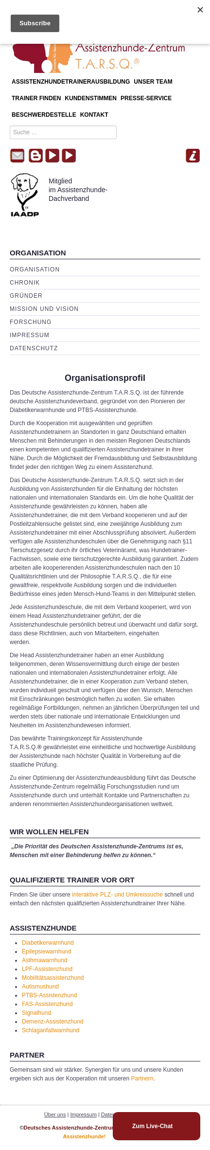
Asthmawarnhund (44, 960)
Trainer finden (36, 98)
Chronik (25, 282)
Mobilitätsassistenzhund (53, 977)
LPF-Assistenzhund (47, 969)
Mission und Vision (44, 308)
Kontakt (94, 114)
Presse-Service (146, 98)
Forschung (31, 322)
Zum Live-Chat (152, 1126)
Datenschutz (34, 348)
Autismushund (40, 986)
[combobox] (63, 132)
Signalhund (36, 1012)
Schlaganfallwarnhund (50, 1030)
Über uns (55, 1114)
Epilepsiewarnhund (46, 951)
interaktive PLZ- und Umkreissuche (117, 894)
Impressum (30, 335)
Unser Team (153, 81)
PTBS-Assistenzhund (49, 995)
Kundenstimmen (91, 98)
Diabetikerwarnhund (48, 942)
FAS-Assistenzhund (47, 1004)
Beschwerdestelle (44, 114)
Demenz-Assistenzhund (53, 1021)
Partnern (142, 1078)
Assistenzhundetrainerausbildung (71, 81)
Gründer (26, 295)
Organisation (35, 269)
